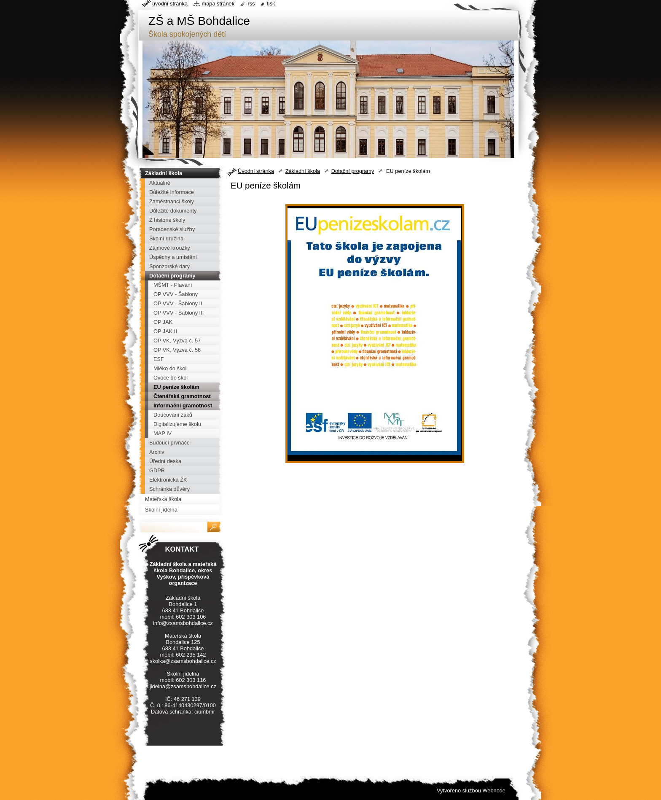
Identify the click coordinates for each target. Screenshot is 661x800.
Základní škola (302, 171)
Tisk (271, 3)
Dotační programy (352, 171)
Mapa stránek (218, 3)
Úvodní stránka (256, 171)
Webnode (493, 790)
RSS (251, 3)
